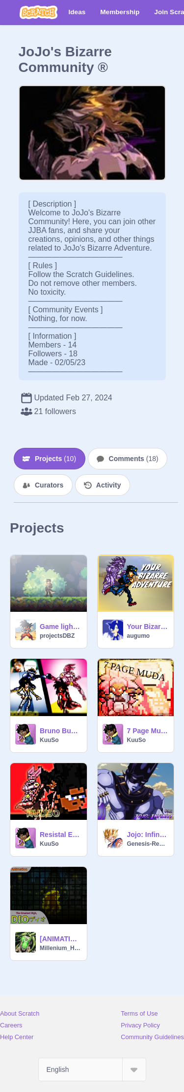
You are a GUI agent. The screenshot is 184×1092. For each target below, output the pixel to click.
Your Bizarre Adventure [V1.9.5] (147, 626)
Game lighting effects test (60, 626)
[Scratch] (38, 12)
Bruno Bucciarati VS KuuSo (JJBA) (60, 731)
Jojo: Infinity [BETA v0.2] (147, 834)
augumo (138, 635)
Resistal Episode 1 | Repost (60, 834)
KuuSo (49, 740)
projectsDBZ (57, 635)
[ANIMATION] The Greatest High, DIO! (60, 939)
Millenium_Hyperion (60, 948)
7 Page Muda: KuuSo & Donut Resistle (147, 731)
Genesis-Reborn (147, 843)
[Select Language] (92, 1069)
